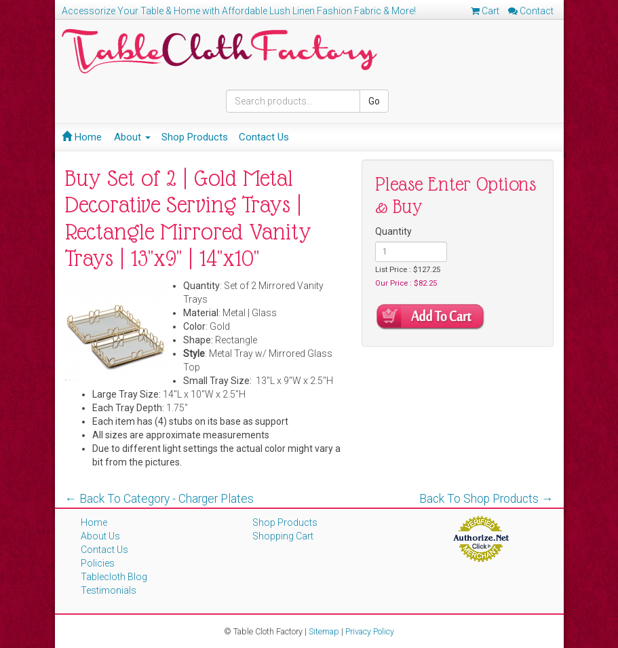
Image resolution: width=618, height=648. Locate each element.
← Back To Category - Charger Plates (159, 499)
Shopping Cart (282, 536)
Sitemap (324, 631)
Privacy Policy (369, 631)
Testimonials (108, 590)
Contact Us (264, 137)
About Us (100, 536)
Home (82, 137)
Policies (98, 563)
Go (374, 101)
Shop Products (194, 137)
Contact (531, 10)
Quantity (393, 231)
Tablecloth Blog (114, 576)
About (132, 137)
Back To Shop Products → (486, 499)
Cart (485, 10)
